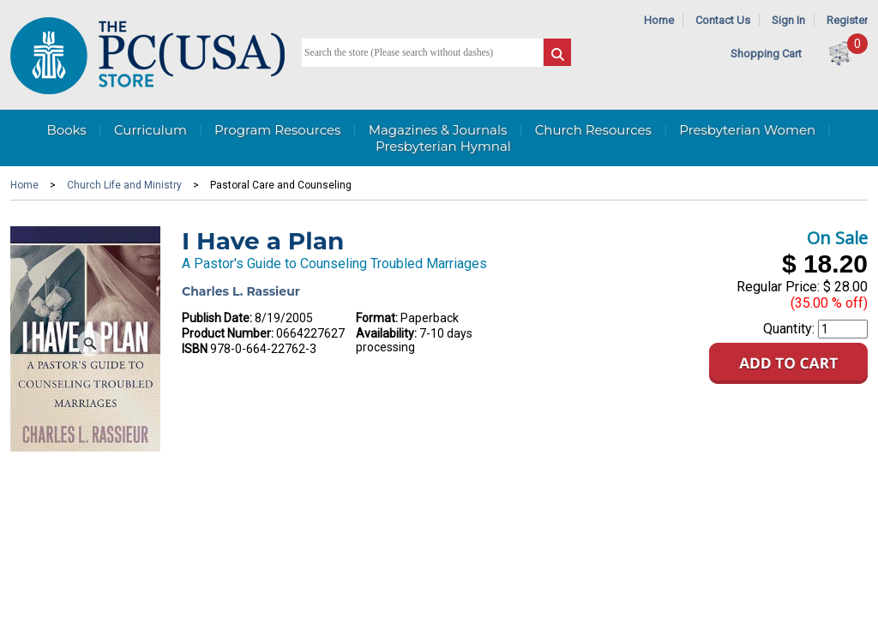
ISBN (194, 349)
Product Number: (228, 333)
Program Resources (277, 130)
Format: (377, 318)
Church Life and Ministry (124, 185)
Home (659, 20)
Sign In (788, 20)
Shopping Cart (766, 53)
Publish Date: (217, 318)
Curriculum (150, 130)
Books (66, 130)
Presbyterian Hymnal (443, 146)
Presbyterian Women (747, 130)
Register (847, 20)
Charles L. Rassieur (241, 291)
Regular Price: (778, 287)
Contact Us (722, 20)
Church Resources (593, 130)
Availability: (386, 333)
